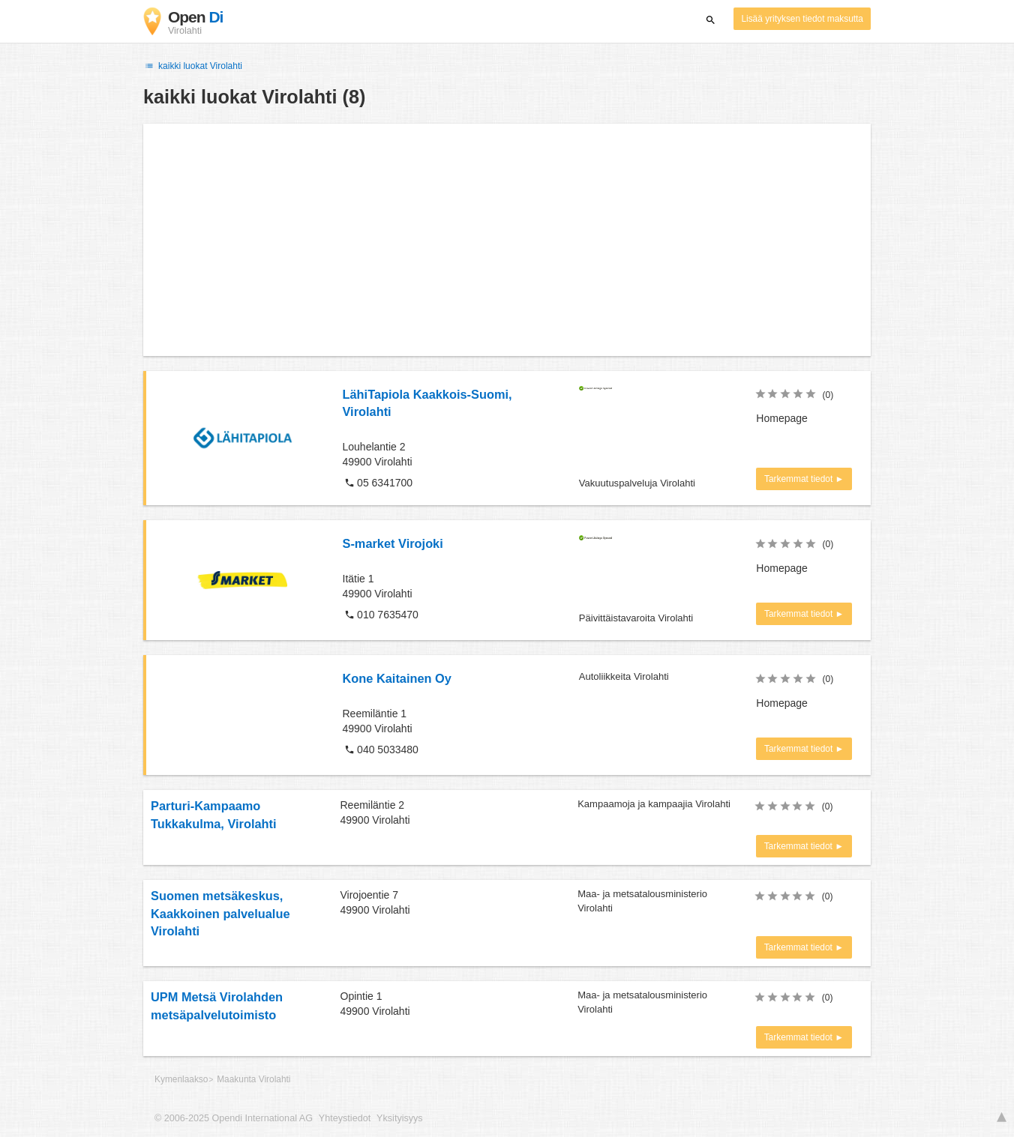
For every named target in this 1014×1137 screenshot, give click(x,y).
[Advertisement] (507, 240)
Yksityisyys (399, 1118)
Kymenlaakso (181, 1079)
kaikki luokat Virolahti (192, 66)
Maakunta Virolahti (253, 1079)
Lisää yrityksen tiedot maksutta (802, 18)
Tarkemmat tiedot (800, 479)
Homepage (782, 418)
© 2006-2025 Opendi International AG (233, 1118)
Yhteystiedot (344, 1118)
